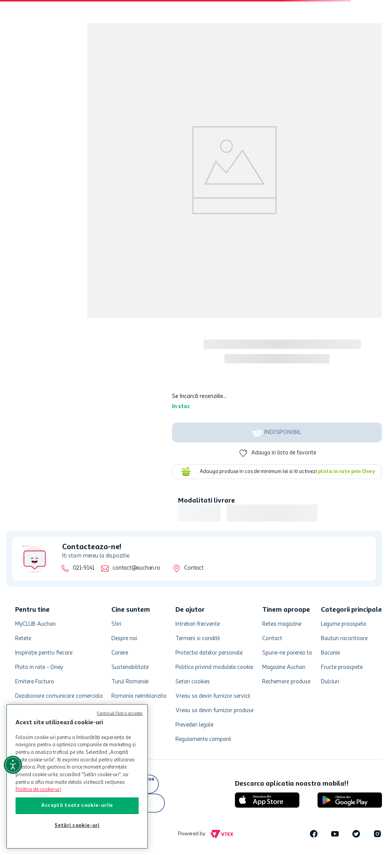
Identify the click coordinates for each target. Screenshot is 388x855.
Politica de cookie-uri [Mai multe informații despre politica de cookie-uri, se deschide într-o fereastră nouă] (38, 789)
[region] (77, 776)
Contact (193, 568)
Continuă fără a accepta (119, 714)
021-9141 (83, 568)
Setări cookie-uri (77, 825)
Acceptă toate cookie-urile (77, 805)
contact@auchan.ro (136, 568)
